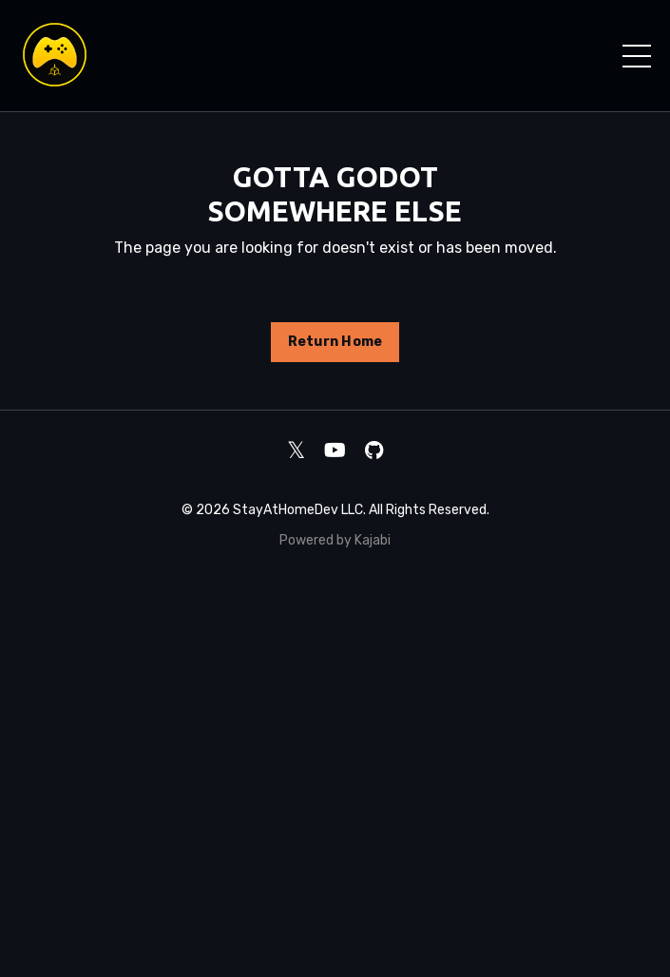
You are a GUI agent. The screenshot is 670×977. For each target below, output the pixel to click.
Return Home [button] (335, 342)
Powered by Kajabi (335, 540)
